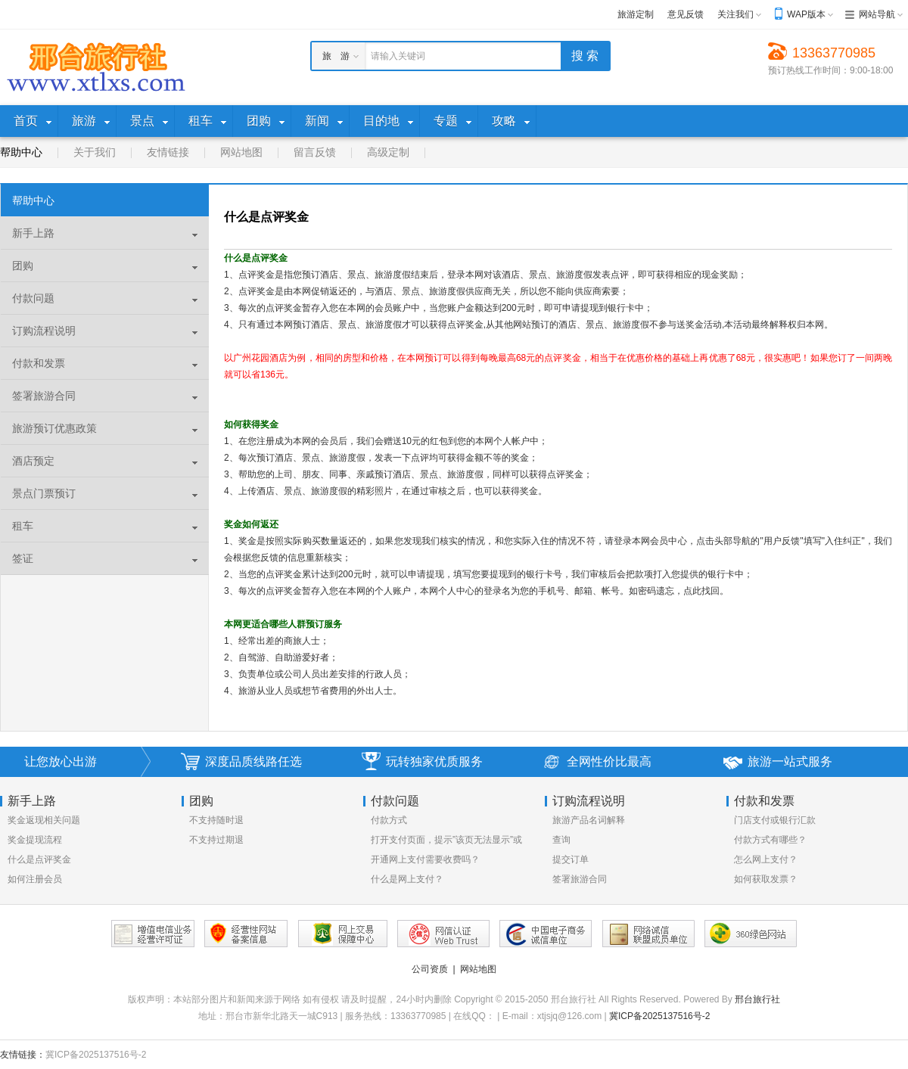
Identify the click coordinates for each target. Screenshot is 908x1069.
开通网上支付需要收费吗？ (425, 859)
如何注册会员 (35, 879)
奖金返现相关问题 (44, 820)
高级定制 (388, 152)
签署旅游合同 (579, 879)
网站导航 (877, 14)
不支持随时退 (216, 820)
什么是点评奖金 (39, 859)
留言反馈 (315, 152)
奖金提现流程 (35, 839)
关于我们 (94, 152)
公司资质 (430, 969)
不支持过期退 (216, 839)
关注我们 (735, 14)
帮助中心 (21, 152)
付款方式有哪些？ (770, 839)
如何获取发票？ (766, 879)
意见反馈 (685, 14)
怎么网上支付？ (766, 859)
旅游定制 (635, 14)
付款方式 (389, 820)
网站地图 (241, 152)
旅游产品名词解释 (588, 820)
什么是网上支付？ (407, 879)
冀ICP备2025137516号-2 (659, 1016)
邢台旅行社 (757, 999)
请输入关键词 (398, 56)
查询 (561, 839)
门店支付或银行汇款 (775, 820)
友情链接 (168, 152)
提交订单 (570, 859)
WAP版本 (806, 14)
